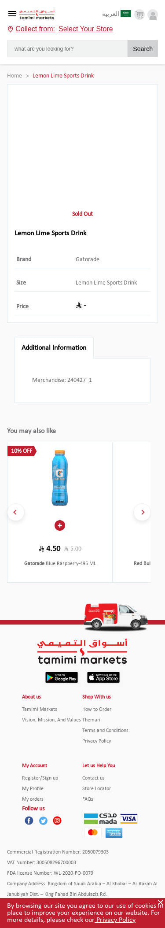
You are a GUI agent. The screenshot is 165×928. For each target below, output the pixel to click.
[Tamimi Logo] (37, 15)
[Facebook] (29, 820)
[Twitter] (43, 820)
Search (143, 48)
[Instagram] (57, 820)
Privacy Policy (115, 920)
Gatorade (87, 259)
